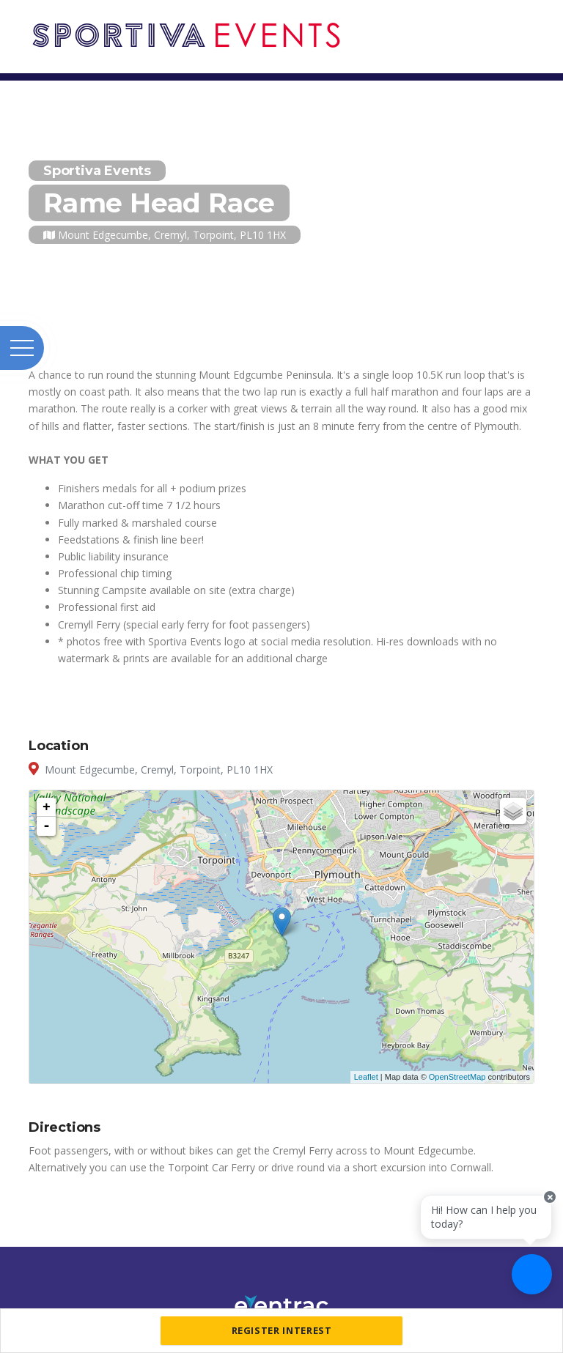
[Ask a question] (532, 1274)
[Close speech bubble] (549, 1197)
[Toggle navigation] (530, 20)
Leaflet (366, 1076)
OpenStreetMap (457, 1076)
